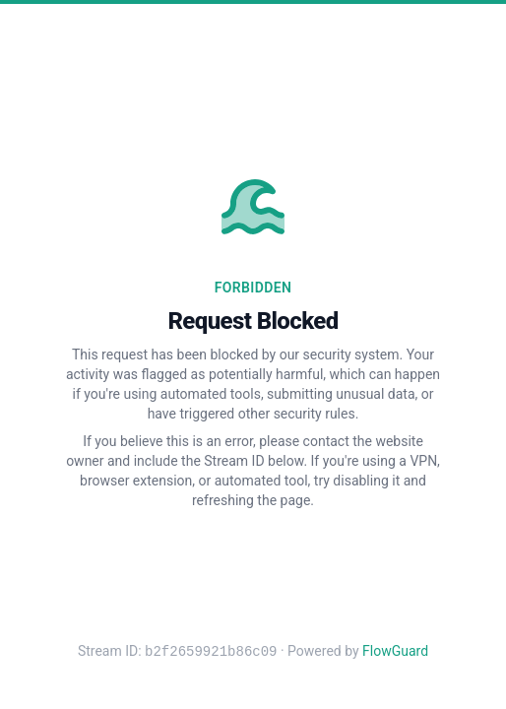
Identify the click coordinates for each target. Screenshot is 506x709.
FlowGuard (395, 652)
